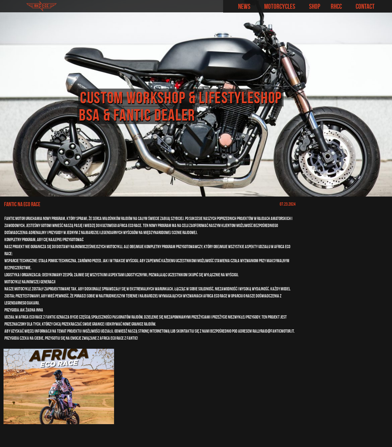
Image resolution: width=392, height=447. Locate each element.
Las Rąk (383, 439)
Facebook (385, 6)
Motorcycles (279, 6)
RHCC (336, 6)
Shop (314, 6)
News (244, 6)
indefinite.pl (349, 439)
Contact (365, 6)
